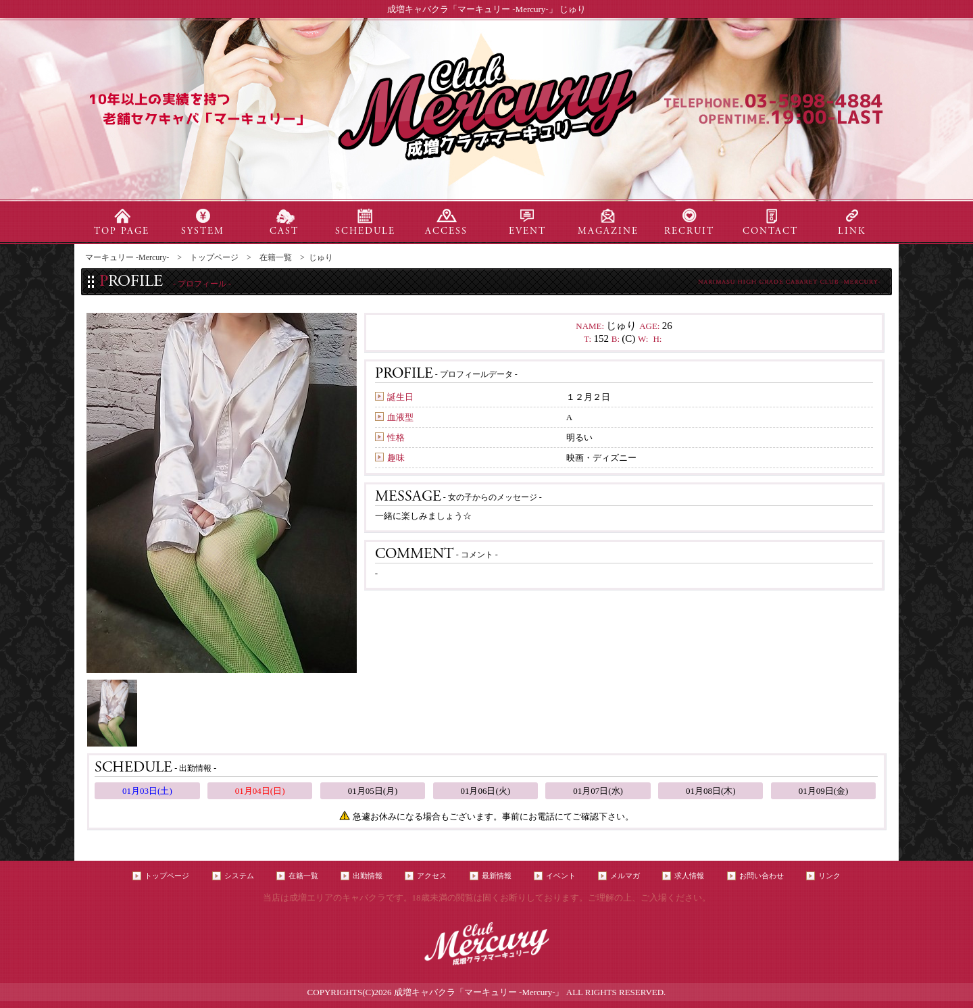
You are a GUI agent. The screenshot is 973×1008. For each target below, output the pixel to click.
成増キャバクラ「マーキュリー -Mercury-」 (479, 992)
